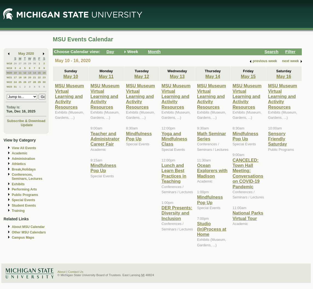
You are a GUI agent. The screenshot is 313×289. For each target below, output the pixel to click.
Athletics (19, 164)
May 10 (70, 76)
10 (15, 72)
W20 (9, 72)
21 (34, 77)
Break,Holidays (24, 169)
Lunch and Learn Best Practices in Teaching (173, 173)
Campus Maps (23, 237)
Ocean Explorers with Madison (212, 170)
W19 (9, 68)
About (61, 271)
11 (20, 72)
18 (20, 77)
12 (24, 72)
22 (39, 77)
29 (29, 63)
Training (18, 211)
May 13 (177, 76)
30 (34, 63)
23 (44, 77)
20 (29, 77)
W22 (9, 81)
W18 (9, 63)
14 (34, 72)
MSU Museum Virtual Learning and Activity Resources (69, 96)
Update (27, 125)
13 (29, 72)
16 (44, 72)
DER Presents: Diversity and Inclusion (176, 213)
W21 (9, 77)
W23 (9, 86)
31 (15, 86)
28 (24, 63)
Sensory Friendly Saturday (277, 139)
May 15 (248, 76)
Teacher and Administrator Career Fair (105, 139)
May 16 (283, 76)
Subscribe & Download (26, 121)
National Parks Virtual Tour (248, 215)
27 (20, 63)
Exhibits (18, 184)
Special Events (23, 200)
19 (24, 77)
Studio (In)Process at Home (211, 229)
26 (15, 63)
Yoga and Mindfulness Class (174, 139)
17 (15, 77)
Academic (19, 153)
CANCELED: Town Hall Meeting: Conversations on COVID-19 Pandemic (248, 173)
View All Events (24, 148)
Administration (23, 159)
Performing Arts (24, 189)
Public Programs (25, 195)
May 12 (141, 76)
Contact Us (75, 271)
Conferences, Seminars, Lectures (27, 177)
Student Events (24, 205)
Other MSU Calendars (29, 232)
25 (20, 81)
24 (15, 81)
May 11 (106, 76)
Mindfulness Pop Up (103, 168)
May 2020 (26, 53)
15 (39, 72)
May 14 (212, 76)
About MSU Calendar (28, 227)
